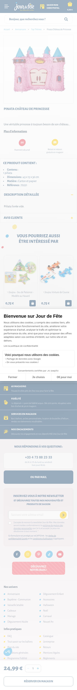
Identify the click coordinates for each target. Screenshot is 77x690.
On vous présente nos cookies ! (23, 362)
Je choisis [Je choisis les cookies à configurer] (38, 377)
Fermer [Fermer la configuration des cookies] (12, 377)
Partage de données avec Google (24, 359)
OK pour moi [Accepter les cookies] (64, 377)
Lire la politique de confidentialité (21, 346)
